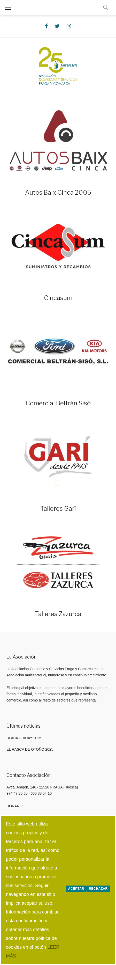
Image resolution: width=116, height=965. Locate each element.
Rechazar (98, 888)
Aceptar (76, 888)
